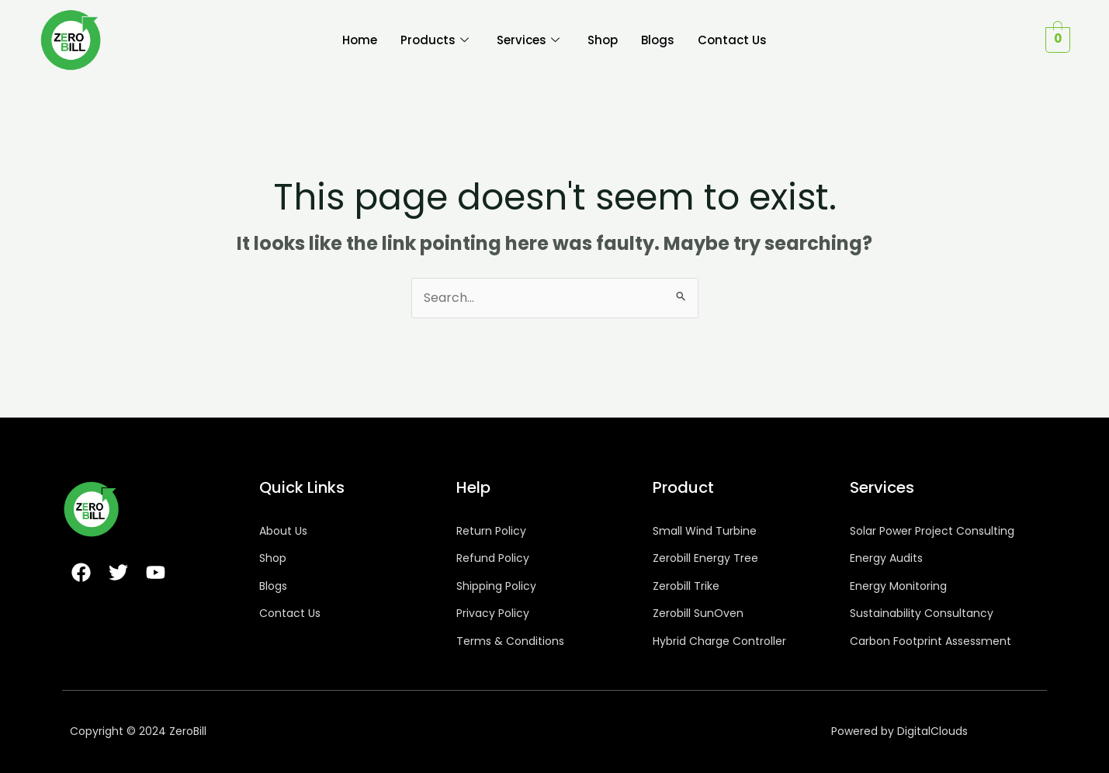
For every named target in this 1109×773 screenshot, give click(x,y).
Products (434, 40)
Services (528, 40)
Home (359, 40)
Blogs (657, 40)
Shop (602, 40)
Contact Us (732, 40)
